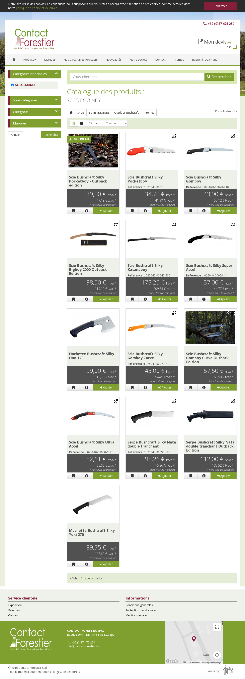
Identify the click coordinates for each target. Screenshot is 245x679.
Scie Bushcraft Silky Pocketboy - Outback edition (88, 181)
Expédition (15, 605)
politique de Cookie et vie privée (36, 8)
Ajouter (106, 211)
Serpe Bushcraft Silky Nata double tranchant (152, 444)
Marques (19, 123)
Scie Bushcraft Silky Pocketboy (145, 179)
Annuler (16, 135)
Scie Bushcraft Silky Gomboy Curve (145, 355)
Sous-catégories (25, 100)
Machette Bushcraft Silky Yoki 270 (92, 532)
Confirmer (220, 6)
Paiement (14, 610)
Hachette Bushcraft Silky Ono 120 (91, 355)
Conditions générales (139, 605)
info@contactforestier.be (83, 646)
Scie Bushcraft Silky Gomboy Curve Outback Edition (207, 357)
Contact (13, 615)
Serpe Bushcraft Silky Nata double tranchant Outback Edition (210, 446)
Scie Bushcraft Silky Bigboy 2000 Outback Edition (88, 269)
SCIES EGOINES (99, 112)
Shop (80, 112)
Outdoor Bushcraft (126, 112)
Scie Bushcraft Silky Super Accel (209, 267)
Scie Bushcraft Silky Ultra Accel (91, 444)
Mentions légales (137, 615)
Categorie (20, 112)
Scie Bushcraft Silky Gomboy (203, 179)
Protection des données (141, 610)
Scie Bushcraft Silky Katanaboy (145, 267)
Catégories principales (30, 74)
